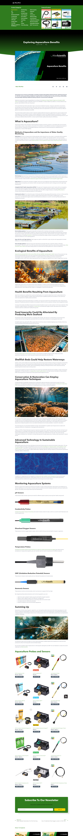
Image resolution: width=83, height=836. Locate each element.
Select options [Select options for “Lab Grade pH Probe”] (55, 676)
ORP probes (60, 189)
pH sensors (29, 235)
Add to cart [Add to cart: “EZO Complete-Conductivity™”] (36, 759)
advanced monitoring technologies (28, 353)
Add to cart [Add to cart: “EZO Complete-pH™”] (36, 676)
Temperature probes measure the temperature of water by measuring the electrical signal (35, 549)
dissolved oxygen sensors (36, 178)
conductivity (37, 306)
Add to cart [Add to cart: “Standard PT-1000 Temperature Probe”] (54, 786)
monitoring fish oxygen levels (55, 178)
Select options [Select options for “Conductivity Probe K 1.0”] (55, 759)
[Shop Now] (13, 3)
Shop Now (18, 2)
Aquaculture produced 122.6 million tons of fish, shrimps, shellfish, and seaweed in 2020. (34, 254)
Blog (46, 44)
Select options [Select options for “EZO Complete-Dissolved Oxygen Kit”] (19, 731)
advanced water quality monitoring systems (46, 476)
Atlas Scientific (24, 646)
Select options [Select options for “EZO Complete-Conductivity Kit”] (19, 759)
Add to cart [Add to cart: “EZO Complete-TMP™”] (36, 786)
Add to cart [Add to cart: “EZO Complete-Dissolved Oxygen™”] (36, 731)
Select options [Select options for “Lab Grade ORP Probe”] (55, 704)
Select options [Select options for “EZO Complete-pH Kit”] (19, 676)
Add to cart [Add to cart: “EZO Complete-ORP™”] (36, 704)
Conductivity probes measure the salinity (24, 511)
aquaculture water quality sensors (38, 371)
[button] (53, 86)
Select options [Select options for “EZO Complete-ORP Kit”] (19, 704)
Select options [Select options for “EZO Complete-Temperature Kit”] (19, 786)
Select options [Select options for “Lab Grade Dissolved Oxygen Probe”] (55, 731)
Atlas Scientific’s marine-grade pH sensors (41, 140)
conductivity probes (57, 140)
